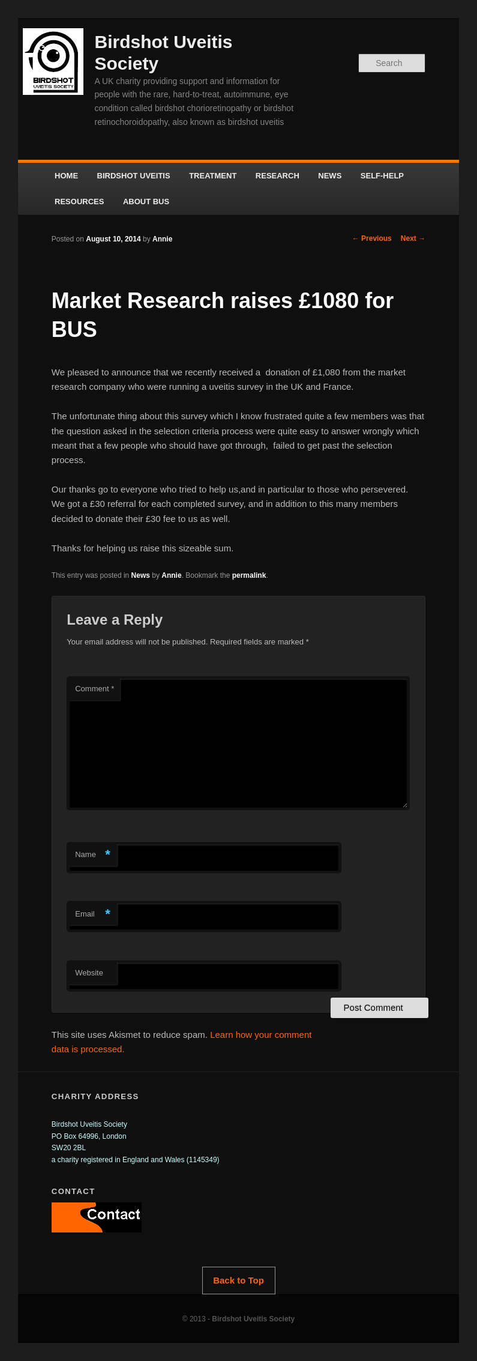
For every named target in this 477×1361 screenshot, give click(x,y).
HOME (66, 175)
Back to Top (238, 1280)
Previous (372, 238)
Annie (162, 239)
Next (413, 238)
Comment (94, 688)
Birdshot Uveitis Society (253, 1319)
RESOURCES (79, 201)
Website (89, 972)
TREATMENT (212, 175)
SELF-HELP (382, 175)
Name (92, 855)
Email (92, 914)
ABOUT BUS (146, 201)
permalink (249, 575)
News (140, 575)
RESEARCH (277, 175)
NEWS (329, 175)
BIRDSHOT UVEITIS (133, 175)
